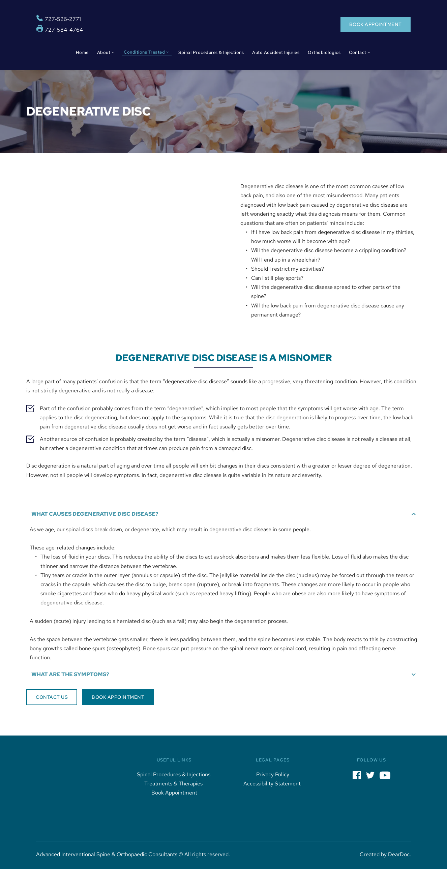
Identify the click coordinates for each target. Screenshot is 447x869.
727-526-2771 (63, 19)
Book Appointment (174, 792)
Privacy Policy (272, 774)
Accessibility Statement (272, 783)
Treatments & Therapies (174, 783)
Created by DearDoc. (385, 854)
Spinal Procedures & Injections (174, 774)
